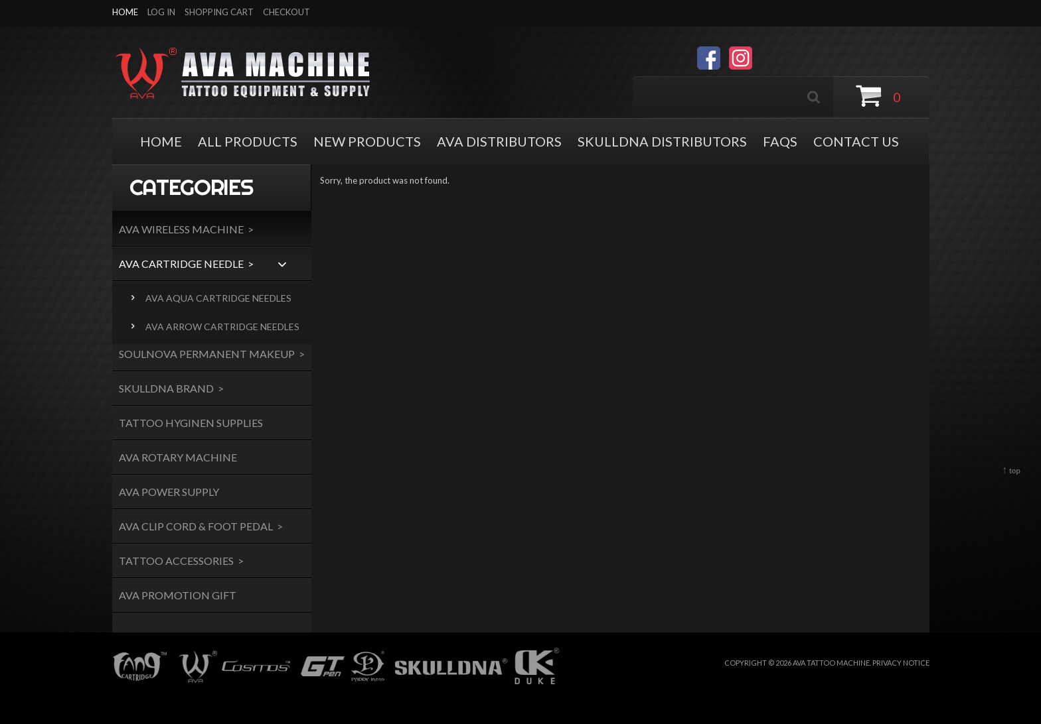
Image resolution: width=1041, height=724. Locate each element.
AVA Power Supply (169, 491)
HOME (161, 141)
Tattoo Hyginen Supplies (191, 422)
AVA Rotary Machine (178, 457)
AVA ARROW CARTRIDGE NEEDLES (220, 326)
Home (125, 12)
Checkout (286, 12)
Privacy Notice (900, 662)
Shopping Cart (219, 12)
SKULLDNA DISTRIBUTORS (662, 141)
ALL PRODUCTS (247, 141)
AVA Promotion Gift (177, 595)
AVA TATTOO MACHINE (831, 662)
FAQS (780, 141)
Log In (161, 12)
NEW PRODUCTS (367, 141)
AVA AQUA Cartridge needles (216, 298)
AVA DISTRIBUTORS (499, 141)
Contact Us (856, 141)
